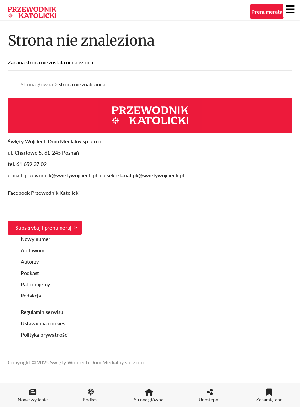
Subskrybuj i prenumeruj (43, 227)
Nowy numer (35, 239)
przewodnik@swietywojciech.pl (61, 175)
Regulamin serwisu (42, 312)
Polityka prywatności (45, 334)
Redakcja (31, 295)
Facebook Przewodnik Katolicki (44, 193)
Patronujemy (35, 284)
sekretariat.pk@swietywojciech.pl (145, 175)
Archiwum (32, 250)
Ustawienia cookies (43, 323)
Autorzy (30, 261)
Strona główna (37, 84)
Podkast (30, 273)
